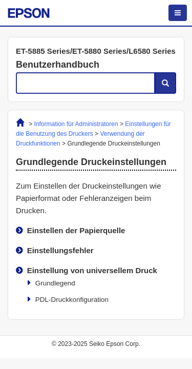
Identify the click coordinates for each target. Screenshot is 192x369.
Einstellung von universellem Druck (92, 270)
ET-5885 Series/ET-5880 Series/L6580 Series (96, 51)
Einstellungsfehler (60, 250)
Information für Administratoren (76, 124)
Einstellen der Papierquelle (76, 230)
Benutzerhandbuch (57, 64)
